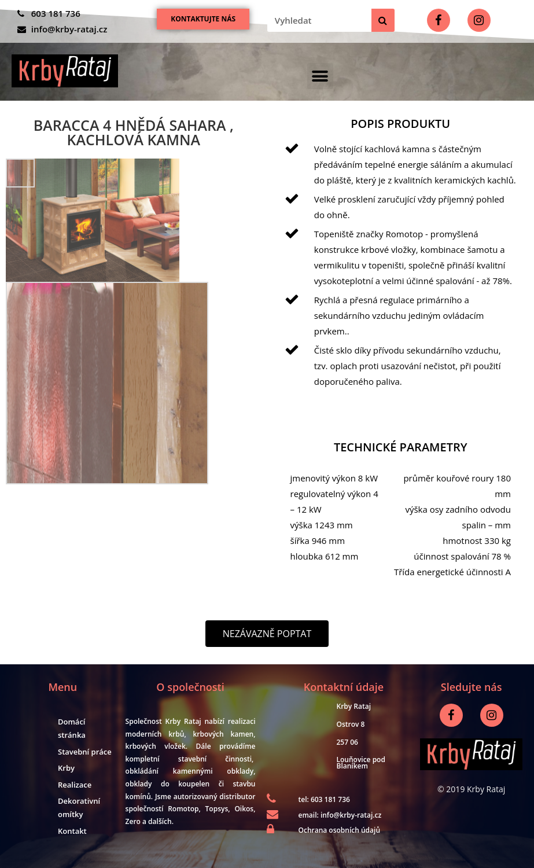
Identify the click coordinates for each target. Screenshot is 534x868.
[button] (203, 19)
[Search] (383, 20)
